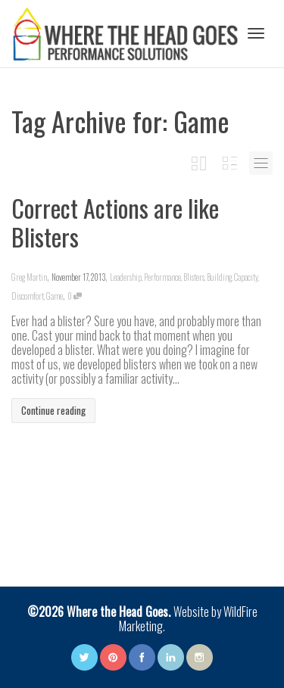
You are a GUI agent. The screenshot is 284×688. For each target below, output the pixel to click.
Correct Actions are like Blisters (115, 222)
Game (54, 296)
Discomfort (27, 296)
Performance (162, 277)
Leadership (126, 277)
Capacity (246, 277)
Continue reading (53, 410)
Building (219, 277)
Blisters (193, 277)
